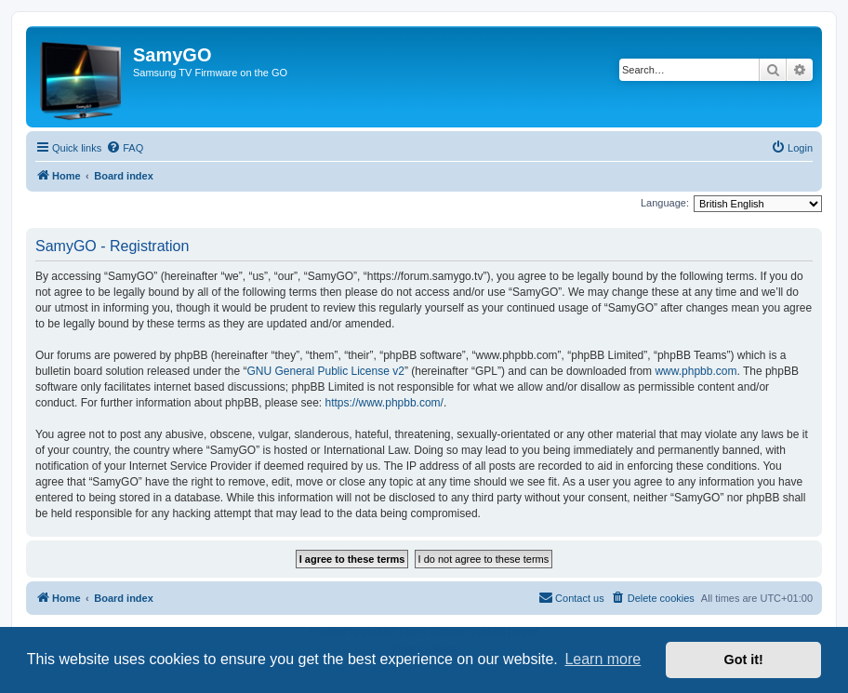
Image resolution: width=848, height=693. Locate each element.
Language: (665, 202)
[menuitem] (124, 148)
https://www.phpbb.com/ (384, 402)
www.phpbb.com (695, 371)
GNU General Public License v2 (325, 371)
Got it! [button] (743, 659)
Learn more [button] (602, 659)
